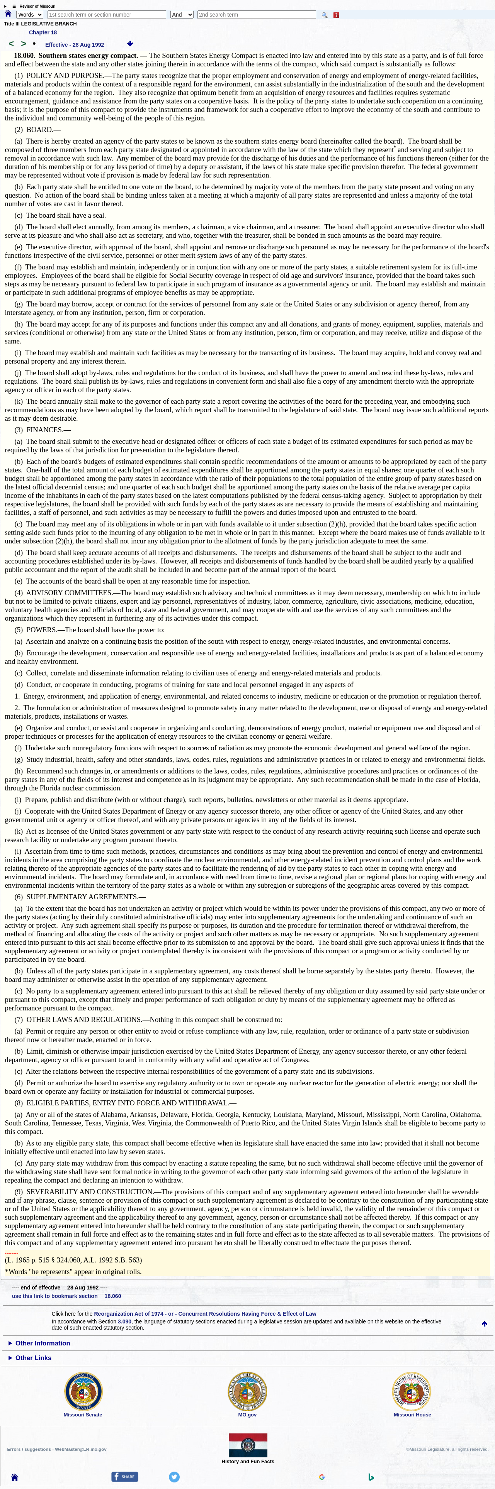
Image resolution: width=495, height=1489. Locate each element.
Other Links (33, 1358)
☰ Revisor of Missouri (32, 6)
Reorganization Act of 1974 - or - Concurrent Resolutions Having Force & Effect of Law (205, 1314)
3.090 (124, 1321)
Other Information (42, 1343)
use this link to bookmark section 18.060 (66, 1296)
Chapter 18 (43, 32)
